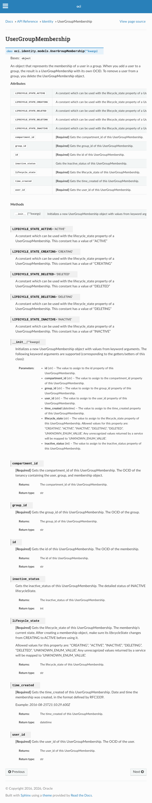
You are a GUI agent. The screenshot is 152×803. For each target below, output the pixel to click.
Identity (47, 21)
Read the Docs (81, 795)
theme (47, 795)
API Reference (27, 21)
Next (138, 771)
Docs (9, 21)
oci (79, 6)
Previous (16, 771)
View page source (133, 21)
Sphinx (26, 795)
